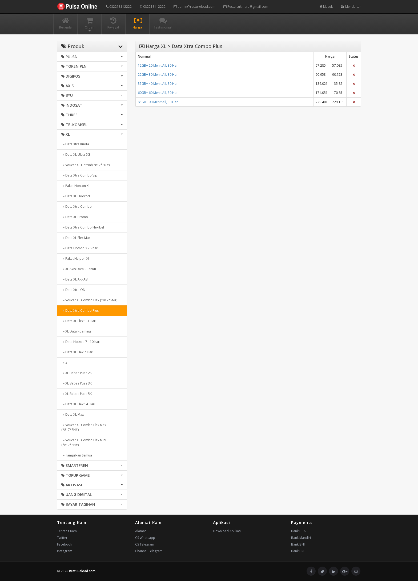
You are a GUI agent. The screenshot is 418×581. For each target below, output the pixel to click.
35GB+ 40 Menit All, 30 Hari (158, 83)
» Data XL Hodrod (75, 196)
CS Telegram (144, 544)
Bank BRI (297, 551)
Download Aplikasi (227, 531)
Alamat (140, 531)
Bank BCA (298, 531)
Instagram (64, 551)
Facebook (64, 544)
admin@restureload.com (194, 6)
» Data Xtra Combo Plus (80, 310)
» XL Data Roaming (76, 331)
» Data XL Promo (74, 217)
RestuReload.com (82, 571)
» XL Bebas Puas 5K (76, 393)
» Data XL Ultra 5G (75, 154)
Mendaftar (351, 6)
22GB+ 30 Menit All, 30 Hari (158, 74)
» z (64, 362)
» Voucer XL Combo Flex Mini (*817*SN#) (83, 442)
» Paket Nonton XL (75, 185)
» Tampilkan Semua (76, 455)
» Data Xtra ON (73, 289)
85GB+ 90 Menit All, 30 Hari (158, 102)
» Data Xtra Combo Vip (79, 175)
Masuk (326, 6)
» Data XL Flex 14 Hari (78, 404)
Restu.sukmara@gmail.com (245, 6)
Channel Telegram (149, 551)
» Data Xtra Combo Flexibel (82, 227)
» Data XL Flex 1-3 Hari (78, 321)
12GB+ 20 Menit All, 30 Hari (158, 65)
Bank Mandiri (301, 537)
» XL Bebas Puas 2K (76, 373)
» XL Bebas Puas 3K (76, 383)
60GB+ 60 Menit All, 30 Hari (158, 92)
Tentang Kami (67, 531)
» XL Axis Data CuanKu (78, 269)
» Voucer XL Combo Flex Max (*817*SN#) (83, 427)
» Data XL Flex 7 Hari (77, 352)
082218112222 (119, 6)
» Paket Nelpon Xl (75, 258)
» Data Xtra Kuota (75, 144)
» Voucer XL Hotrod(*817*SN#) (85, 165)
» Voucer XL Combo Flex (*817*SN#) (89, 300)
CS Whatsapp (145, 537)
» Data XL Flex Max (75, 237)
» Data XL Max (72, 414)
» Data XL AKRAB (74, 279)
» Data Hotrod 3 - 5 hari (79, 248)
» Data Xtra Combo (76, 206)
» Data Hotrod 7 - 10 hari (80, 341)
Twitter (62, 537)
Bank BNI (298, 544)
